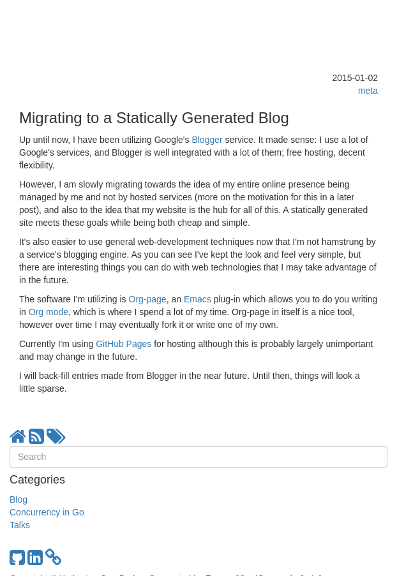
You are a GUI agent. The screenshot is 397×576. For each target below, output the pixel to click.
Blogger (206, 140)
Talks (20, 525)
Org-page (148, 299)
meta (368, 90)
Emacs (197, 299)
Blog (18, 499)
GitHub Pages (123, 344)
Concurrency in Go (47, 512)
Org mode (48, 312)
